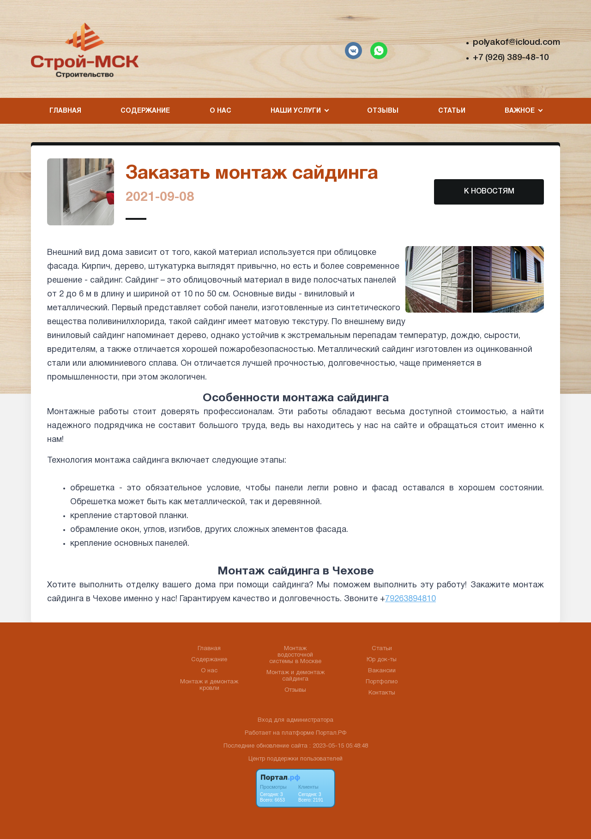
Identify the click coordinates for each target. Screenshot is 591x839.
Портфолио (382, 682)
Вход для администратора (295, 720)
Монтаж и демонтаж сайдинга (295, 676)
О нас (220, 111)
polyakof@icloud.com (516, 42)
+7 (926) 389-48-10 (511, 58)
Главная (65, 111)
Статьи (451, 111)
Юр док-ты (382, 660)
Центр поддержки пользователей (295, 759)
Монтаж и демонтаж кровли (209, 685)
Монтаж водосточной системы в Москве (295, 655)
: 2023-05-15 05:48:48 (338, 746)
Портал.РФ (331, 733)
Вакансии (382, 671)
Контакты (381, 693)
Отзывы (382, 111)
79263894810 (410, 599)
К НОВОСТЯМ (489, 191)
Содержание (145, 111)
